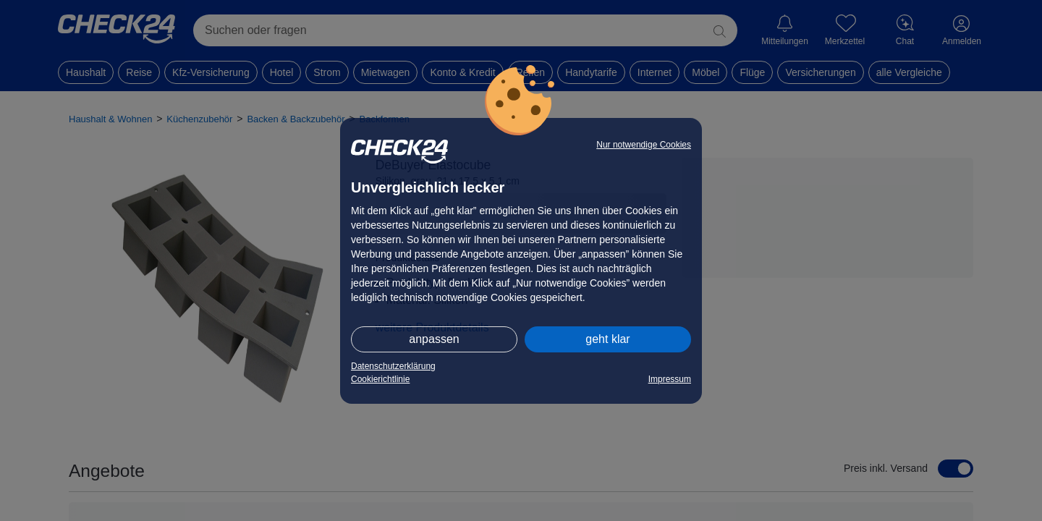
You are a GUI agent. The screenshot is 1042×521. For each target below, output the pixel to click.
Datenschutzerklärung (393, 366)
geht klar (607, 339)
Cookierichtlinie (380, 379)
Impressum (669, 379)
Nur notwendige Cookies (643, 145)
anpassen (434, 339)
